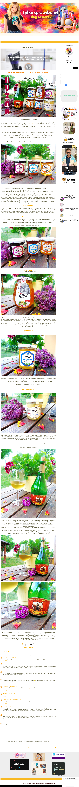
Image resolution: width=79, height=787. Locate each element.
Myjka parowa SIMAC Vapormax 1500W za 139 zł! (71, 209)
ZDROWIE (61, 38)
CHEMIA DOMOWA (13, 38)
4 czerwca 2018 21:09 (16, 679)
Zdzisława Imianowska (7, 699)
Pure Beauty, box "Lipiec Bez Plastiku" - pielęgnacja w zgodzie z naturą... (71, 215)
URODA (49, 38)
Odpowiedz (5, 660)
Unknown (5, 723)
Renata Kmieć (6, 686)
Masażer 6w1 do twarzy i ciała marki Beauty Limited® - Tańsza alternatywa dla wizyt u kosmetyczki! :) (71, 204)
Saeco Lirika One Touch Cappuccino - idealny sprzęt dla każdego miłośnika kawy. (71, 220)
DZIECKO (19, 38)
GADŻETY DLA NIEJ (35, 38)
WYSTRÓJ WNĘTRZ (55, 38)
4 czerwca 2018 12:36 (12, 657)
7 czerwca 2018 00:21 (16, 699)
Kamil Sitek (5, 657)
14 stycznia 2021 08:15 (11, 723)
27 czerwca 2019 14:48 (10, 706)
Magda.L (4, 663)
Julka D (4, 693)
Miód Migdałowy (28, 205)
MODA (41, 38)
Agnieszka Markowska (7, 679)
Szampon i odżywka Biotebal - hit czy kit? (71, 198)
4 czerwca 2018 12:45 (11, 663)
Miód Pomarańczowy (28, 216)
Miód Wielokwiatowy (28, 389)
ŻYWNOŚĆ (67, 38)
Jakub (4, 706)
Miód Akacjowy (28, 330)
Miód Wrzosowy (28, 186)
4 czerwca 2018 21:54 (13, 686)
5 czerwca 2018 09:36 (10, 693)
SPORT (45, 38)
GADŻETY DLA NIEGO (26, 38)
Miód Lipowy (28, 270)
